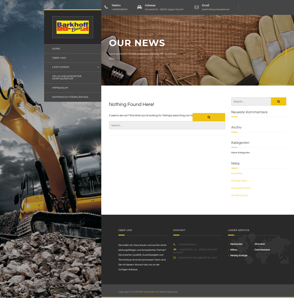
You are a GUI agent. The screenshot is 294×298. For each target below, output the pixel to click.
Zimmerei (260, 244)
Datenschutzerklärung (70, 97)
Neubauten (236, 244)
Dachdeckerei (262, 250)
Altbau (233, 250)
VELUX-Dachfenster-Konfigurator (67, 77)
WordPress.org (239, 195)
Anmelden (237, 173)
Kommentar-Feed (241, 188)
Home (56, 48)
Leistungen (60, 67)
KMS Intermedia (147, 292)
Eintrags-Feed (239, 180)
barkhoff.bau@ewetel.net (215, 9)
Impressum (60, 88)
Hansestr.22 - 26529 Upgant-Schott (164, 9)
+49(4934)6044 (119, 9)
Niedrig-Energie (238, 255)
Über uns (59, 58)
